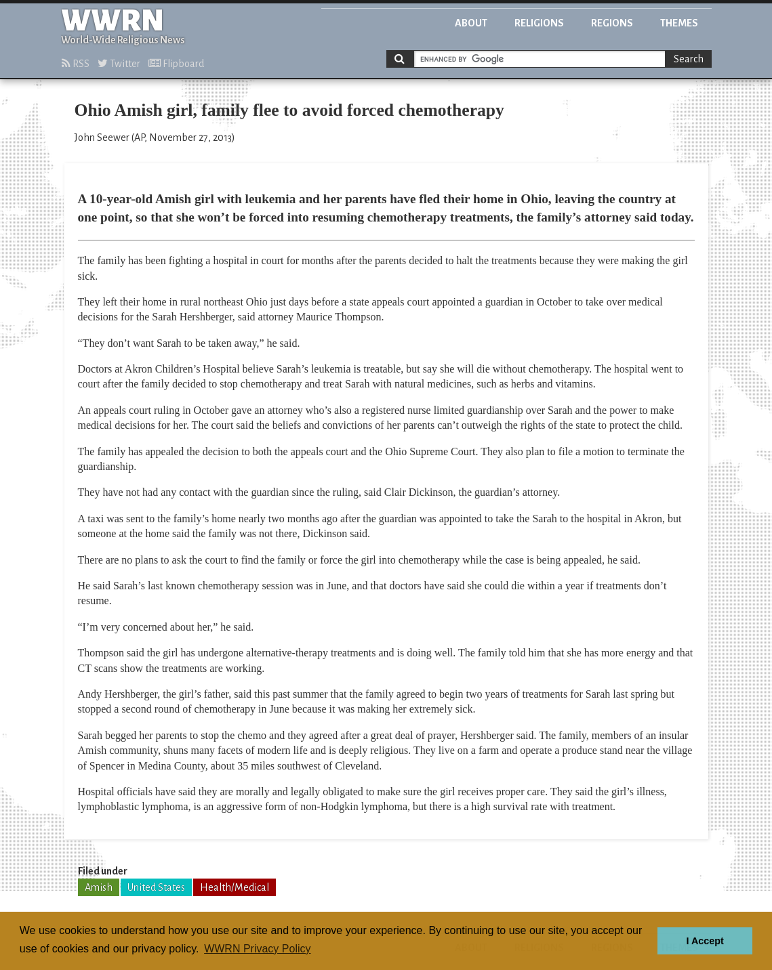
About (471, 23)
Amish (99, 887)
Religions (539, 23)
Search (689, 59)
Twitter (119, 63)
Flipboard (176, 63)
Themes (679, 23)
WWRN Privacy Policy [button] (257, 948)
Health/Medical (234, 887)
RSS (75, 63)
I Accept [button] (704, 940)
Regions (612, 23)
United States (156, 887)
